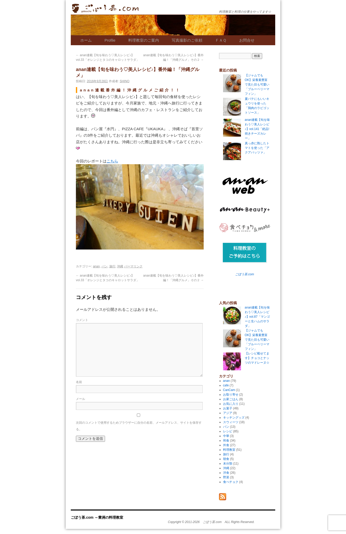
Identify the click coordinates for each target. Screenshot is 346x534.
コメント (82, 320)
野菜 (226, 477)
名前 (79, 382)
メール (80, 399)
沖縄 (120, 266)
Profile (110, 40)
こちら (112, 161)
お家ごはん (230, 399)
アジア (227, 413)
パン (104, 266)
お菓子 (227, 408)
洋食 (226, 472)
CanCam (229, 390)
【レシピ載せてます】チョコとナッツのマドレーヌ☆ (257, 358)
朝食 (226, 459)
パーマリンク (133, 266)
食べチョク (230, 482)
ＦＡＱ (220, 40)
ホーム (86, 40)
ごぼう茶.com (244, 274)
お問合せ (247, 40)
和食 (226, 440)
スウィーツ (230, 422)
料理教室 (229, 450)
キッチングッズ (234, 417)
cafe (226, 385)
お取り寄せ (230, 394)
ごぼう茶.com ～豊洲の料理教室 (105, 8)
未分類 (227, 463)
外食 (226, 445)
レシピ (227, 431)
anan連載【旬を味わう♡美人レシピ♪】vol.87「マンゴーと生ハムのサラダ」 (257, 317)
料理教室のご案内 (143, 40)
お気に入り (230, 404)
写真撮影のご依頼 (187, 40)
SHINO (124, 81)
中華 (226, 436)
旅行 (112, 266)
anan (96, 266)
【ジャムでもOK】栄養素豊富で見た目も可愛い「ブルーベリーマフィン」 (257, 340)
